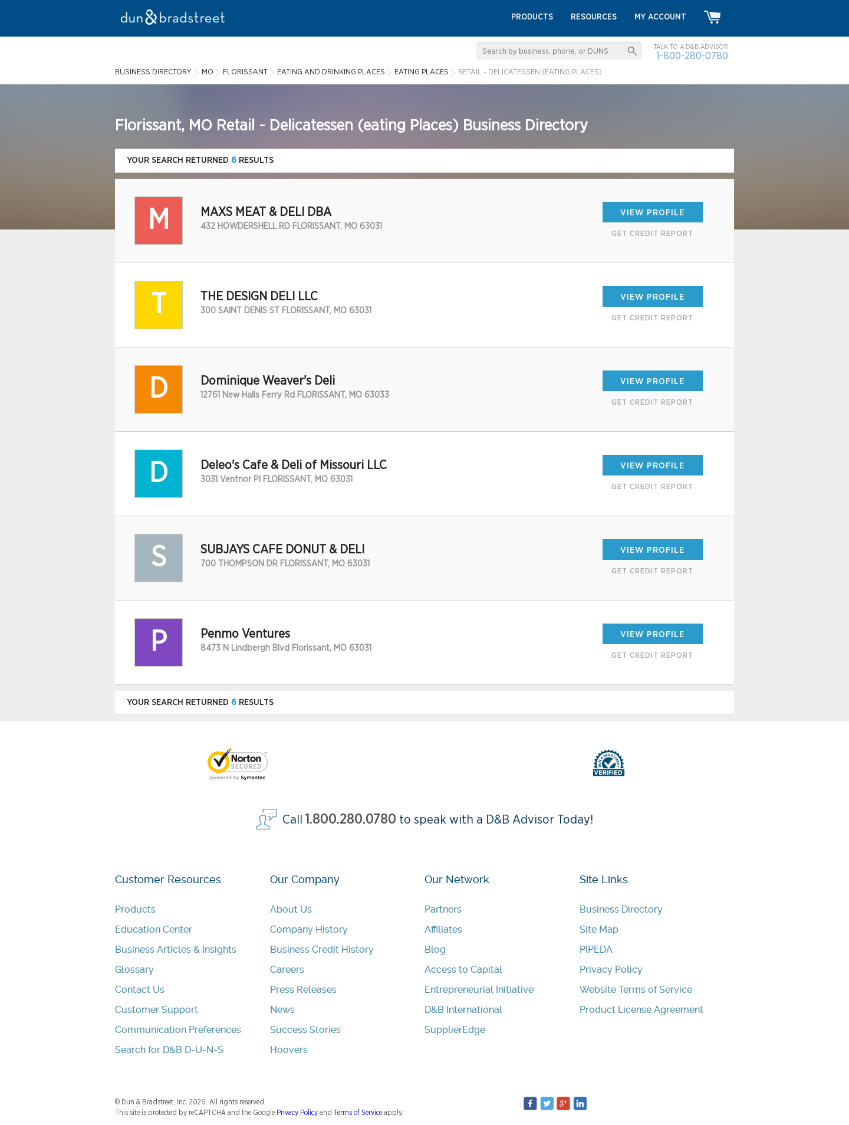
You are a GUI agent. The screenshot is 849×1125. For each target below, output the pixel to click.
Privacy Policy (611, 969)
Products (135, 909)
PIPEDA (596, 949)
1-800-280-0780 (692, 56)
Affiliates (443, 929)
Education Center (153, 929)
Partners (443, 909)
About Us (291, 909)
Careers (287, 969)
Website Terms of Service (636, 989)
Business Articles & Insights (175, 949)
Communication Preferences (178, 1029)
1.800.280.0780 (350, 819)
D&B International (463, 1009)
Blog (435, 949)
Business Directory (621, 909)
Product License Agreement (641, 1009)
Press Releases (303, 989)
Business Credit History (322, 949)
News (282, 1009)
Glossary (134, 969)
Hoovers (289, 1049)
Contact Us (139, 989)
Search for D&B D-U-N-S (169, 1049)
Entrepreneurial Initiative (479, 989)
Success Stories (305, 1029)
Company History (309, 929)
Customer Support (156, 1009)
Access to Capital (463, 969)
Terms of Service (358, 1112)
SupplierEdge (454, 1029)
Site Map (599, 929)
